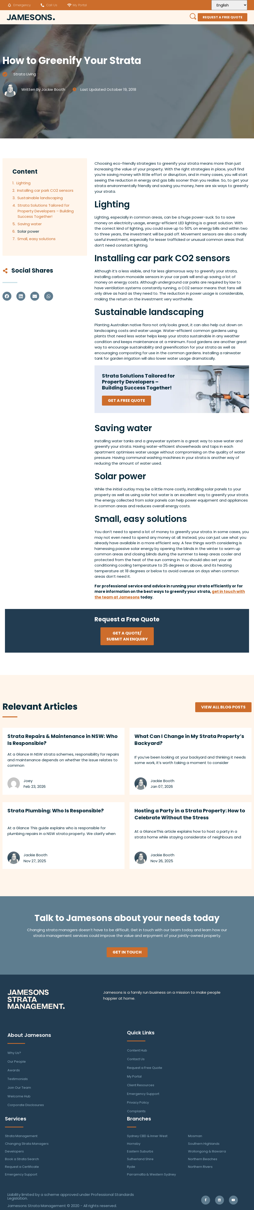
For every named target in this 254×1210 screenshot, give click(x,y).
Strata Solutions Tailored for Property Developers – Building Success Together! (46, 211)
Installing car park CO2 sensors (45, 190)
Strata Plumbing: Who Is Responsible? (55, 810)
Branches (139, 1118)
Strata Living (24, 74)
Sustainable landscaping (40, 197)
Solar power (28, 231)
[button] (6, 296)
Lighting (23, 183)
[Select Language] (229, 5)
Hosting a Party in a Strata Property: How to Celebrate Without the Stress (189, 814)
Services (15, 1118)
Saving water (30, 223)
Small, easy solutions (36, 238)
